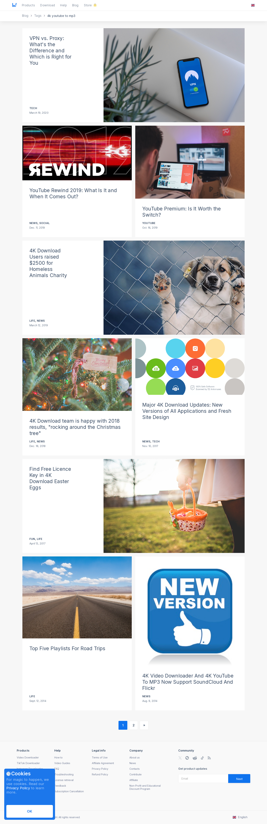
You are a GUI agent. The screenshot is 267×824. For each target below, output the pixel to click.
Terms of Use (100, 757)
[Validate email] (239, 778)
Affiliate (133, 780)
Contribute (135, 774)
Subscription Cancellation (69, 791)
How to (58, 757)
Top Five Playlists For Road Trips (67, 648)
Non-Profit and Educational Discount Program (145, 787)
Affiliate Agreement (103, 763)
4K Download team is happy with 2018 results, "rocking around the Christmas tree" (75, 427)
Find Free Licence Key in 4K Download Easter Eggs (50, 478)
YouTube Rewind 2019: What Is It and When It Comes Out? (73, 193)
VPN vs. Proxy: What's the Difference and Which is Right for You (50, 50)
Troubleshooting (64, 774)
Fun (32, 539)
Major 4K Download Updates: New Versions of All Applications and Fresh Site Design (187, 411)
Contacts (134, 768)
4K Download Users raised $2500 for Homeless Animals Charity (48, 263)
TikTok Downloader (28, 763)
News (33, 223)
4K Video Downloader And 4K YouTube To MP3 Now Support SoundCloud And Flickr (187, 682)
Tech (33, 108)
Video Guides (62, 763)
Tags (38, 15)
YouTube (148, 223)
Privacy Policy (18, 788)
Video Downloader (28, 757)
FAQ (56, 768)
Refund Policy (100, 774)
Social (44, 223)
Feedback (60, 785)
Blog (25, 15)
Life (32, 320)
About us (134, 757)
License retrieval (64, 780)
